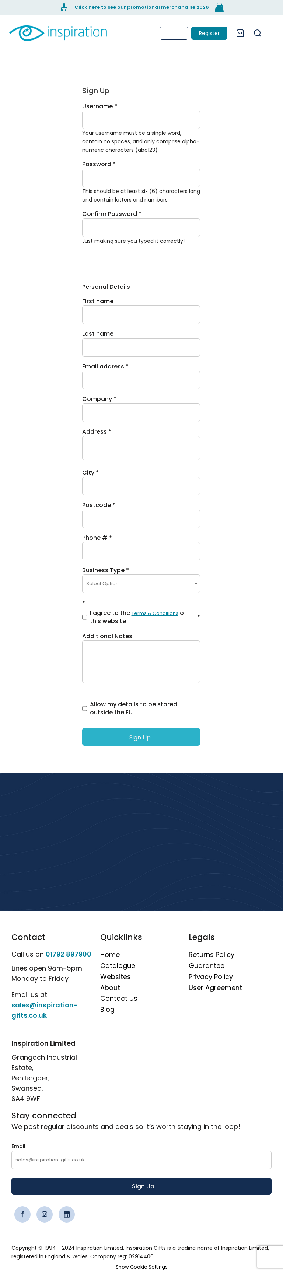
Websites (115, 976)
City (88, 472)
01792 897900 (68, 954)
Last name (97, 333)
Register (209, 33)
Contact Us (118, 998)
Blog (107, 1009)
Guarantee (206, 965)
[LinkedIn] (67, 1214)
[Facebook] (22, 1214)
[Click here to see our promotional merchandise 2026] (141, 7)
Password (96, 164)
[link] (58, 33)
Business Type (103, 570)
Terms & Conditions (155, 613)
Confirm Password (109, 214)
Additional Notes (107, 636)
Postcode (96, 505)
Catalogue (117, 965)
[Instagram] (44, 1214)
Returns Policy (211, 954)
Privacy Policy (211, 976)
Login (174, 33)
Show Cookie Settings (142, 1266)
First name (97, 301)
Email (18, 1146)
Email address (103, 366)
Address (94, 431)
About (110, 987)
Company (97, 399)
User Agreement (215, 987)
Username (97, 106)
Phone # (95, 538)
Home (110, 954)
